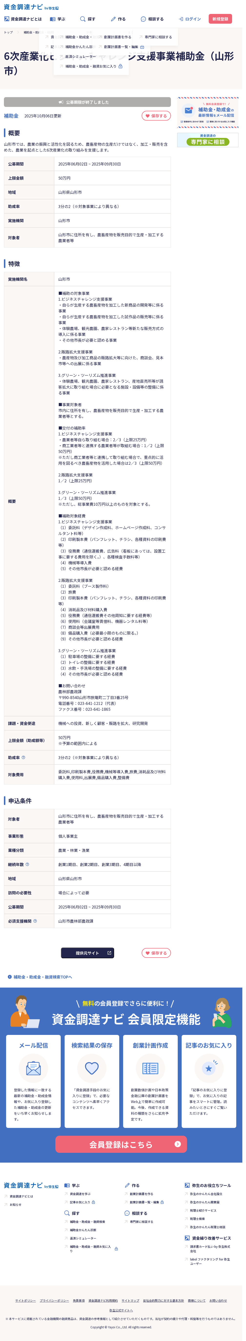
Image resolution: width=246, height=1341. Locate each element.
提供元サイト (87, 953)
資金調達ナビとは (23, 19)
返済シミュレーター (83, 1238)
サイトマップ (130, 1300)
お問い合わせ (218, 1300)
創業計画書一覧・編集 (144, 1202)
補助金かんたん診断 (83, 1230)
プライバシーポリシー (54, 1300)
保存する (159, 116)
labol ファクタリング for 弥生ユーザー (210, 1261)
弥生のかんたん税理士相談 (207, 1227)
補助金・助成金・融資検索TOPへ (43, 977)
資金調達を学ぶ (80, 1194)
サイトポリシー (25, 1300)
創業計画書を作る (141, 1194)
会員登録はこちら (135, 1144)
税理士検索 (197, 1219)
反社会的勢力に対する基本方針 (163, 1300)
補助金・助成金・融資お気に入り (90, 1248)
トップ (8, 32)
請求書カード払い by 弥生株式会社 (210, 1248)
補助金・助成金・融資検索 (41, 32)
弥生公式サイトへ (121, 1310)
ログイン (193, 19)
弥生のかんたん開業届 (204, 1202)
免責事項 (79, 1300)
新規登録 (220, 19)
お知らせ (15, 1204)
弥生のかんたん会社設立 (206, 1194)
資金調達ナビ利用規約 (103, 1300)
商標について (197, 1300)
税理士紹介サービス (203, 1210)
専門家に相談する (141, 1221)
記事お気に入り (80, 1202)
